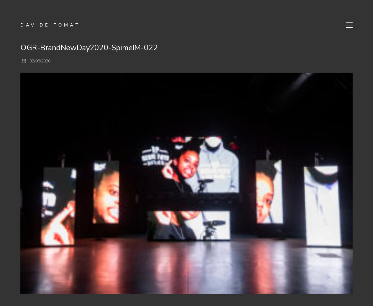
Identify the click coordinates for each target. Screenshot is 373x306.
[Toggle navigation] (349, 25)
